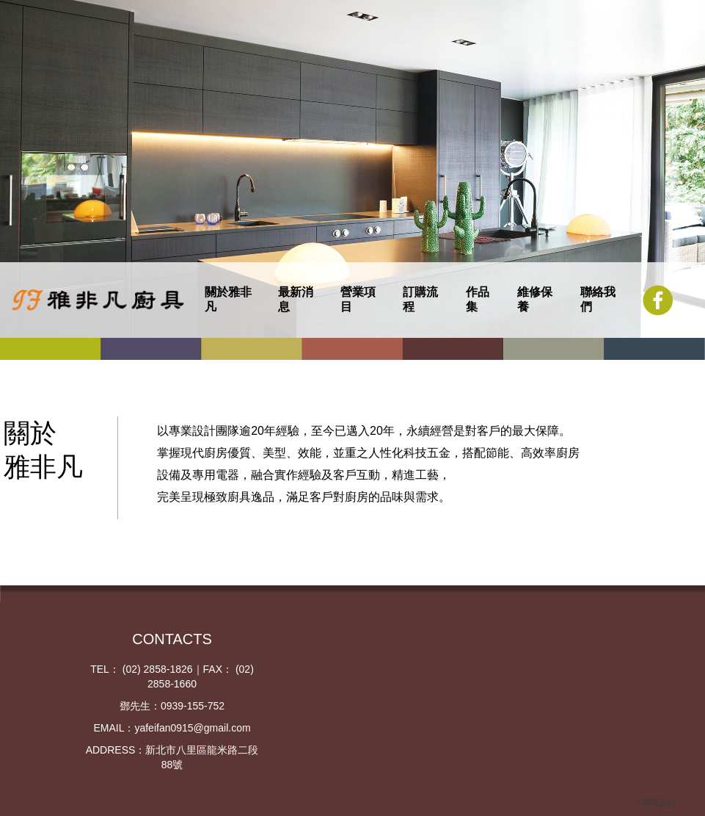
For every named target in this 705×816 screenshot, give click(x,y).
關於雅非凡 (228, 299)
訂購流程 (420, 299)
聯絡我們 (597, 299)
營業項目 (358, 299)
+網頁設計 (657, 802)
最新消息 (295, 299)
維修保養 (534, 299)
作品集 (477, 299)
